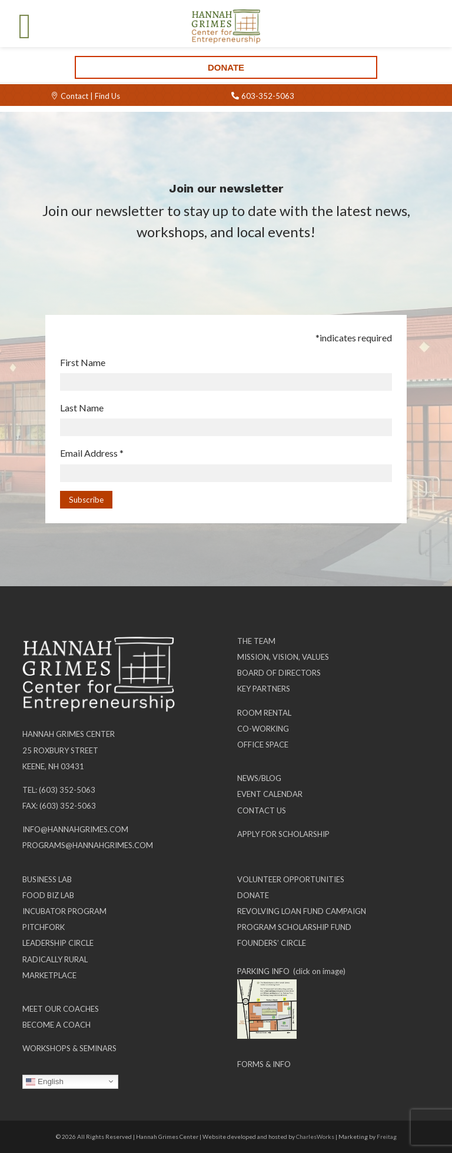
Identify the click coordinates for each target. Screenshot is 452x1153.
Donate (226, 67)
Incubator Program (64, 911)
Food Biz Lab (48, 895)
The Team (256, 641)
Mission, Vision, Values (283, 657)
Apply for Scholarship (283, 834)
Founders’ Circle (271, 943)
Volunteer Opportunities (290, 879)
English (44, 1081)
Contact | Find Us (90, 96)
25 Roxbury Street (60, 750)
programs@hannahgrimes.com (87, 845)
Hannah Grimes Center (68, 734)
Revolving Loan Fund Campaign (301, 911)
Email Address (92, 452)
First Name (82, 362)
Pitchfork (43, 927)
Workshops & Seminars (69, 1048)
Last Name (82, 407)
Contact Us (261, 810)
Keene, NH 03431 (53, 766)
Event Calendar (270, 794)
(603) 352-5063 (67, 790)
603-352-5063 (267, 96)
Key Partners (263, 688)
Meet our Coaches (60, 1009)
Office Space (262, 744)
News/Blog (259, 778)
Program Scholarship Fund (294, 927)
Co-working (263, 728)
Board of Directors (279, 672)
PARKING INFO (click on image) (291, 971)
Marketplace (49, 975)
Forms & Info (264, 1064)
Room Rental (264, 712)
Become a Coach (56, 1024)
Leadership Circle (58, 943)
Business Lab (47, 879)
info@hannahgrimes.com (75, 829)
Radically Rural (55, 959)
